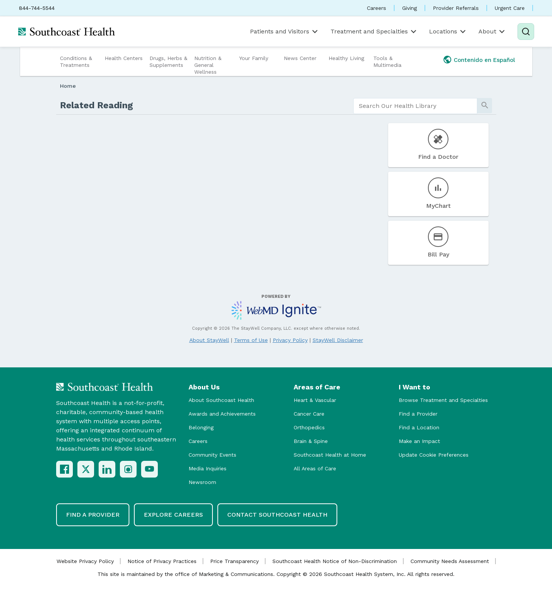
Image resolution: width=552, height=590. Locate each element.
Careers (376, 8)
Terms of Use (251, 340)
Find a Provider (418, 414)
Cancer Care (309, 414)
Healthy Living (346, 58)
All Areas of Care (315, 468)
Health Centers (124, 58)
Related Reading (96, 105)
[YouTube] (149, 469)
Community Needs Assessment (449, 561)
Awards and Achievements (222, 414)
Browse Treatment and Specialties (443, 400)
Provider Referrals (456, 8)
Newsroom (202, 482)
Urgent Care (510, 8)
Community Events (212, 455)
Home (68, 86)
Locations (448, 31)
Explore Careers (173, 514)
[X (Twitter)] (85, 469)
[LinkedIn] (107, 469)
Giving (409, 8)
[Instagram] (128, 469)
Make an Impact (419, 441)
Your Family (253, 58)
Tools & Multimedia (387, 61)
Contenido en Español (484, 60)
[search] (415, 106)
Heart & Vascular (315, 400)
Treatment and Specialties (374, 31)
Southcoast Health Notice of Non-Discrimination (334, 561)
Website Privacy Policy (85, 561)
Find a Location (419, 427)
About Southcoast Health (221, 400)
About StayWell (209, 340)
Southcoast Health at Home (330, 455)
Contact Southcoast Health (277, 514)
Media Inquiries (207, 468)
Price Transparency (234, 561)
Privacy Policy (290, 340)
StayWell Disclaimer (338, 340)
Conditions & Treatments (76, 61)
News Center (300, 58)
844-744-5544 (37, 8)
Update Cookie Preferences (434, 455)
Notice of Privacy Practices (162, 561)
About (492, 31)
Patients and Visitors (284, 31)
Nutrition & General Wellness (208, 65)
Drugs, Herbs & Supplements (168, 61)
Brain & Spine (311, 441)
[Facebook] (64, 469)
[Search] (525, 31)
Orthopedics (309, 427)
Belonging (201, 427)
